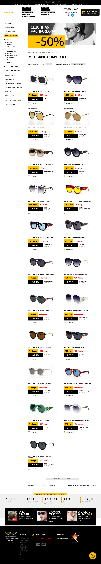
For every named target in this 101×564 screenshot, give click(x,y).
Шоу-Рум (18, 4)
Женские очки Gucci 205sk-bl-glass (40, 457)
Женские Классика (13, 70)
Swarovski (10, 58)
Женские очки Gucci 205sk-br (39, 347)
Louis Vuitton (11, 51)
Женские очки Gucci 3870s (74, 237)
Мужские (45, 10)
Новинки (26, 8)
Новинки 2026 (24, 538)
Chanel (9, 45)
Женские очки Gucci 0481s (38, 91)
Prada (9, 53)
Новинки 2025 (10, 27)
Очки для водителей (13, 83)
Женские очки (10, 35)
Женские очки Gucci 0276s (74, 347)
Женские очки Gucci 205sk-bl (75, 274)
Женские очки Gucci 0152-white (76, 311)
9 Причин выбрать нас (41, 4)
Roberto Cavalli (12, 55)
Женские (26, 10)
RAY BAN (45, 8)
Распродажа (10, 104)
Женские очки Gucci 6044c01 (75, 91)
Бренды (9, 39)
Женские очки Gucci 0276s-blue (40, 237)
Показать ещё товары (62, 479)
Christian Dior (11, 47)
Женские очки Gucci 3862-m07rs (40, 164)
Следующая (51, 485)
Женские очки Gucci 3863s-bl (39, 201)
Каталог (27, 4)
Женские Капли (12, 66)
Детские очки (10, 96)
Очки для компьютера (13, 87)
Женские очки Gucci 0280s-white (41, 274)
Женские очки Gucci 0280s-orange (77, 384)
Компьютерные (48, 12)
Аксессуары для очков (13, 100)
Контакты (83, 4)
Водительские (28, 16)
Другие (9, 62)
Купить (35, 99)
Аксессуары (27, 12)
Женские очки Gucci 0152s (38, 420)
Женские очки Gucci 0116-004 (39, 384)
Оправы (26, 14)
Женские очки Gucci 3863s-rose (76, 420)
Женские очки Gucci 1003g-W (75, 128)
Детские (45, 14)
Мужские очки (10, 75)
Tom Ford (10, 60)
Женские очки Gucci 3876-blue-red (77, 201)
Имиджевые (9, 79)
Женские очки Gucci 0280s (38, 311)
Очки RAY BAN (10, 31)
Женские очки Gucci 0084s (74, 164)
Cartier (9, 42)
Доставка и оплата (60, 4)
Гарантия (73, 4)
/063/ (70, 9)
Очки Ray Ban (24, 540)
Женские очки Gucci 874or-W (39, 128)
